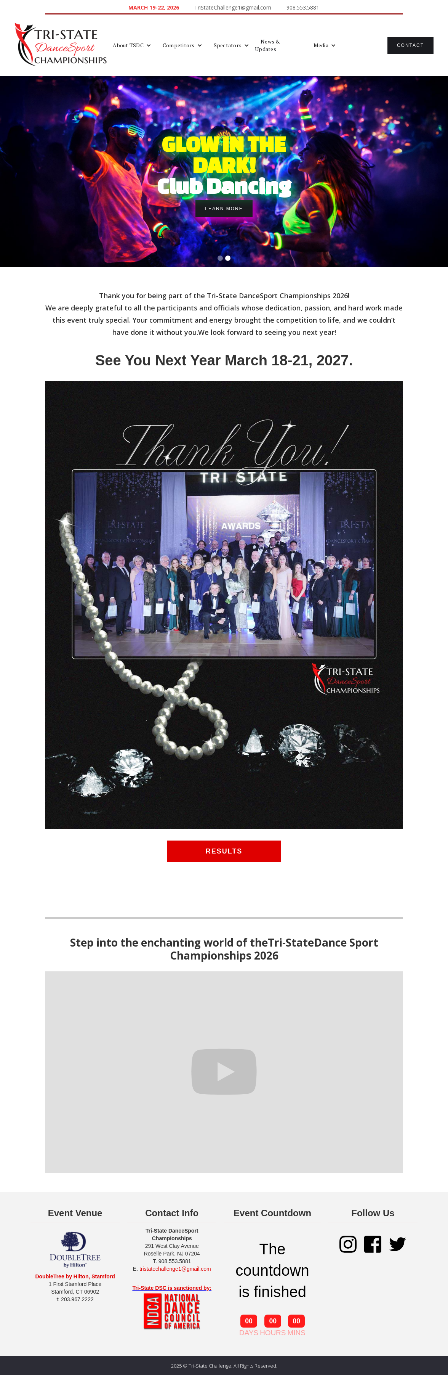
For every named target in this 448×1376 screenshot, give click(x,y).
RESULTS (224, 851)
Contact (410, 45)
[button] (132, 45)
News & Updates (267, 45)
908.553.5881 (302, 7)
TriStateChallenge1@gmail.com (232, 7)
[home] (60, 45)
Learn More (224, 208)
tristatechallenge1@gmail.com (175, 1269)
